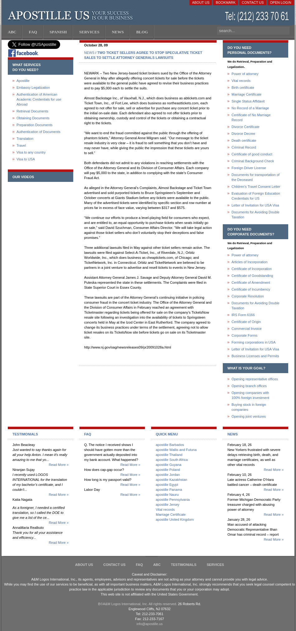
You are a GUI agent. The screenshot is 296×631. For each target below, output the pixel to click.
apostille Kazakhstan (171, 480)
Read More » (59, 465)
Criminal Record (244, 147)
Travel (21, 145)
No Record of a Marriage (250, 108)
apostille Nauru (167, 494)
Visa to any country (31, 152)
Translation (25, 138)
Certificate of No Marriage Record (251, 117)
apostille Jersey (167, 504)
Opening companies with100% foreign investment (250, 395)
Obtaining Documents (33, 118)
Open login (280, 2)
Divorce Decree (243, 133)
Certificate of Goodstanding (252, 276)
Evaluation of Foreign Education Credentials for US (256, 196)
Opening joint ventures (249, 416)
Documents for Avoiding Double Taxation (255, 214)
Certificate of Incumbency (251, 289)
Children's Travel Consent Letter (256, 186)
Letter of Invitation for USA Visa (255, 205)
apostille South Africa (172, 460)
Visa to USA (26, 159)
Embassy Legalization (33, 87)
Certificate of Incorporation (252, 269)
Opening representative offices (255, 379)
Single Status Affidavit (248, 101)
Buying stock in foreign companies (249, 407)
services (215, 565)
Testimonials (184, 565)
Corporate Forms (244, 335)
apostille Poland (168, 470)
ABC (157, 565)
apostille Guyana (168, 465)
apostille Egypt (167, 484)
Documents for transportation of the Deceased (255, 177)
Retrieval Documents (32, 111)
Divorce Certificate (246, 127)
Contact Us (253, 2)
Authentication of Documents (38, 132)
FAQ (139, 565)
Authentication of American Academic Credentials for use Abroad (39, 99)
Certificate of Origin (246, 322)
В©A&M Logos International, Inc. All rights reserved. (137, 604)
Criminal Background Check (253, 161)
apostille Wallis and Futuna (176, 450)
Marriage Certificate (246, 94)
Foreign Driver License (249, 168)
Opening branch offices (249, 386)
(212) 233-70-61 (257, 17)
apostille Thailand (169, 455)
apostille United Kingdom (175, 519)
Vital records (241, 81)
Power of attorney (245, 74)
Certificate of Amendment (251, 282)
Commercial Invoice (247, 328)
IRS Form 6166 (243, 315)
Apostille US (71, 15)
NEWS (89, 53)
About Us (200, 2)
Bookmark (226, 2)
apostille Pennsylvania (173, 499)
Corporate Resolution (248, 296)
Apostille (23, 81)
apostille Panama (169, 489)
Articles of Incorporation (250, 262)
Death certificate (244, 140)
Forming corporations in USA (253, 342)
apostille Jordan (168, 475)
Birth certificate (243, 87)
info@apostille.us (149, 624)
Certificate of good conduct (252, 154)
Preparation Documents (35, 125)
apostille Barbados (170, 445)
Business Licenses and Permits (255, 356)
